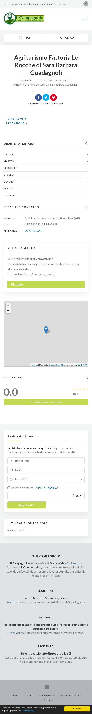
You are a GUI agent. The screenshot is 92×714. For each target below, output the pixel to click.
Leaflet (34, 365)
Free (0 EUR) (22, 479)
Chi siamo (27, 695)
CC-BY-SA (82, 365)
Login (29, 436)
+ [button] (8, 305)
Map (25, 37)
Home (29, 80)
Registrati (14, 436)
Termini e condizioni (71, 695)
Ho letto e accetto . (35, 487)
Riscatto (17, 284)
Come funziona (46, 695)
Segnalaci (14, 632)
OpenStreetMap (57, 365)
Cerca (67, 37)
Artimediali (74, 563)
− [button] (8, 310)
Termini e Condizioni (46, 487)
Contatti (48, 700)
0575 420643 (33, 230)
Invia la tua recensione (46, 401)
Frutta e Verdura (59, 80)
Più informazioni (28, 712)
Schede (42, 80)
